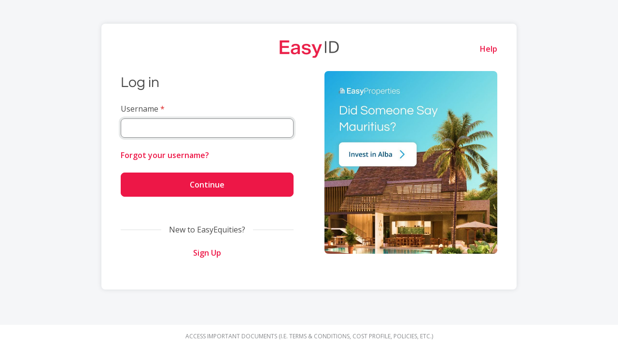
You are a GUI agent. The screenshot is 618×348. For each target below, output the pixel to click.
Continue (207, 184)
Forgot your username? (165, 155)
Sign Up (207, 252)
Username (139, 108)
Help (488, 49)
